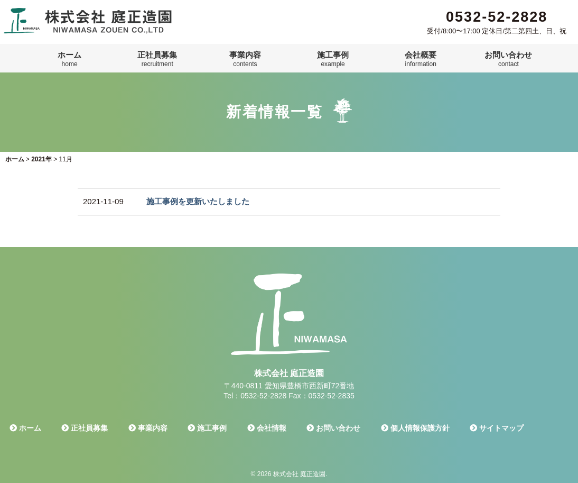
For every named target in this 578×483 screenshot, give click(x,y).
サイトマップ (497, 428)
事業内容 (245, 59)
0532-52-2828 (496, 17)
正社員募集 (157, 59)
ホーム (69, 59)
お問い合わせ (508, 59)
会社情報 (266, 428)
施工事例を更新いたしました (197, 201)
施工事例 (333, 59)
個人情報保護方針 (415, 428)
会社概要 (420, 59)
